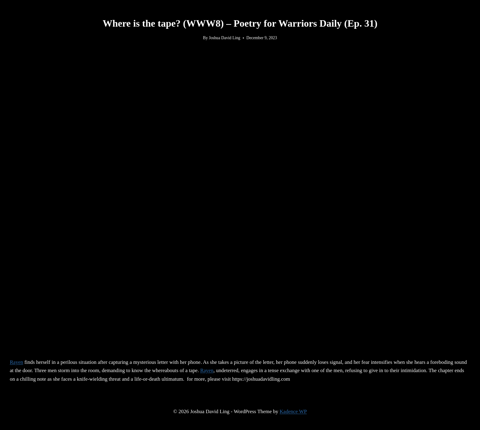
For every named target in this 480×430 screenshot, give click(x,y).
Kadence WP (293, 411)
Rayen (16, 362)
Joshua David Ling (224, 38)
